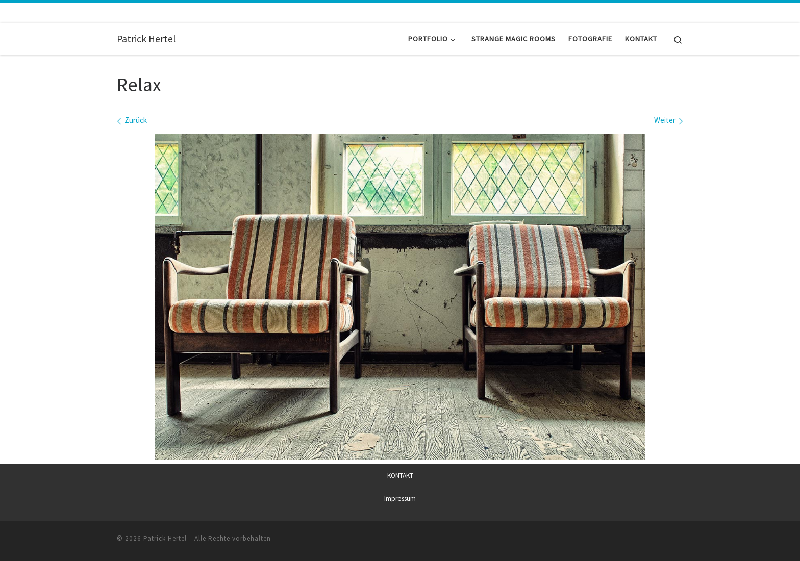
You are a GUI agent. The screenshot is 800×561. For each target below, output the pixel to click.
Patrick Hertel (165, 537)
